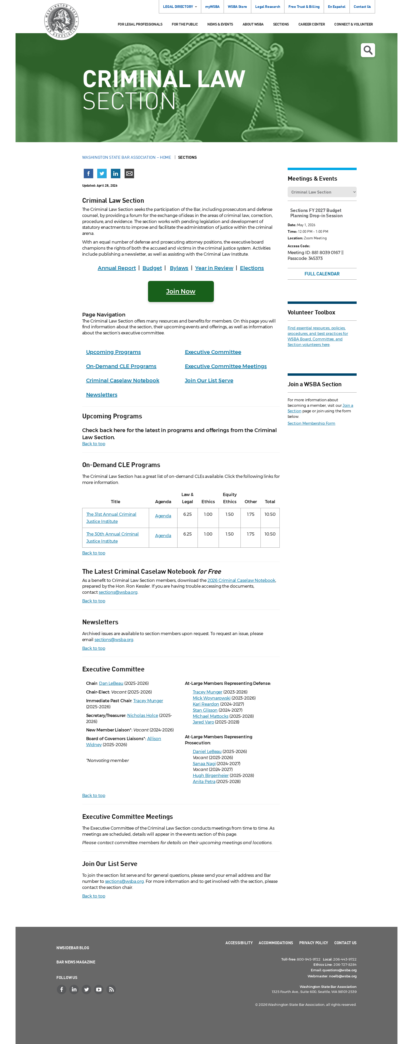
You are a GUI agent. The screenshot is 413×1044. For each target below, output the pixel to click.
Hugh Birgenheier (211, 775)
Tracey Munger (148, 700)
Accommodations (276, 942)
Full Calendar (322, 273)
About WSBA (253, 24)
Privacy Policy (313, 942)
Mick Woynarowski (211, 698)
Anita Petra (204, 781)
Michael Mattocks (210, 716)
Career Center (311, 24)
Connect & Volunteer (353, 24)
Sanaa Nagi (204, 763)
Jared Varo (203, 722)
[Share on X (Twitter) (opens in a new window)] (102, 173)
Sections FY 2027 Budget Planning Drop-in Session (316, 212)
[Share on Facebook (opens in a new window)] (88, 173)
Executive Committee (213, 352)
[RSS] (111, 989)
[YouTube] (99, 989)
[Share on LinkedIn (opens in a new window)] (115, 173)
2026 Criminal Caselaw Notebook (241, 580)
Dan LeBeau (111, 683)
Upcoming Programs (113, 352)
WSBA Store (237, 6)
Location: (295, 238)
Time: (292, 231)
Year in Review (214, 268)
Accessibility (239, 942)
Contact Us (362, 6)
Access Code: (299, 246)
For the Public (185, 24)
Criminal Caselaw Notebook (123, 380)
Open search (367, 50)
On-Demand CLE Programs (121, 366)
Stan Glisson (205, 710)
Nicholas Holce (142, 715)
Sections (281, 24)
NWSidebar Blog (72, 947)
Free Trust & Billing (304, 6)
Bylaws (179, 268)
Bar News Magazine (75, 961)
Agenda (163, 515)
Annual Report (117, 268)
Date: (292, 224)
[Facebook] (62, 989)
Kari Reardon (206, 704)
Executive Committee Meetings (226, 366)
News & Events (220, 24)
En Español (337, 6)
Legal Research (267, 6)
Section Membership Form (312, 423)
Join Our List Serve (209, 380)
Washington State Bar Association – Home (127, 157)
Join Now (180, 291)
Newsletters (101, 395)
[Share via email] (129, 173)
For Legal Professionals (140, 24)
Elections (252, 268)
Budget (152, 268)
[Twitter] (87, 989)
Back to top (93, 443)
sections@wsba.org (118, 592)
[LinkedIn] (74, 989)
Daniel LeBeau (207, 751)
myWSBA (212, 6)
